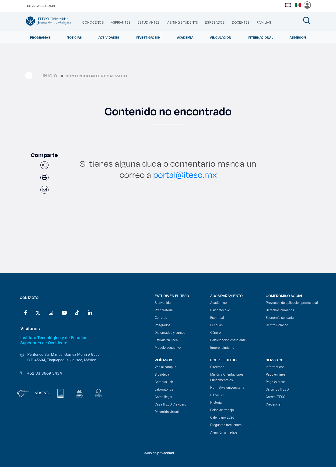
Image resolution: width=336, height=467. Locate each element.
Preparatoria (164, 310)
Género (215, 332)
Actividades (108, 37)
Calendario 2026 (222, 417)
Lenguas (216, 325)
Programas (40, 37)
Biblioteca (162, 374)
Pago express (276, 382)
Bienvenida (163, 303)
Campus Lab (164, 382)
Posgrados (162, 325)
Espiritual (217, 318)
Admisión (298, 37)
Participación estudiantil (227, 340)
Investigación (148, 37)
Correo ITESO (275, 397)
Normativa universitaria (227, 387)
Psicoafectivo (220, 310)
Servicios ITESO (277, 389)
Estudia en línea (166, 340)
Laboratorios (164, 389)
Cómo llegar (163, 397)
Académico (218, 303)
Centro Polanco (277, 325)
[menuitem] (93, 22)
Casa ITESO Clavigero (170, 404)
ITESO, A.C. (218, 395)
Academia (185, 37)
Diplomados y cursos (170, 332)
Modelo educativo (168, 347)
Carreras (161, 318)
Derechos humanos (280, 310)
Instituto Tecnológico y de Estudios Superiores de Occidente (53, 340)
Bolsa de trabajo (222, 410)
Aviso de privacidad (159, 452)
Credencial (273, 404)
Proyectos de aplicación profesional (292, 303)
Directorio (217, 367)
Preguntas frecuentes (226, 425)
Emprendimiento (222, 347)
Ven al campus (165, 367)
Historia (216, 402)
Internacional (260, 37)
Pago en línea (275, 374)
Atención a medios (224, 432)
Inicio (50, 75)
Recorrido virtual (167, 412)
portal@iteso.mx (185, 174)
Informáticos (275, 367)
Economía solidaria (280, 318)
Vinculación (220, 37)
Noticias (74, 37)
